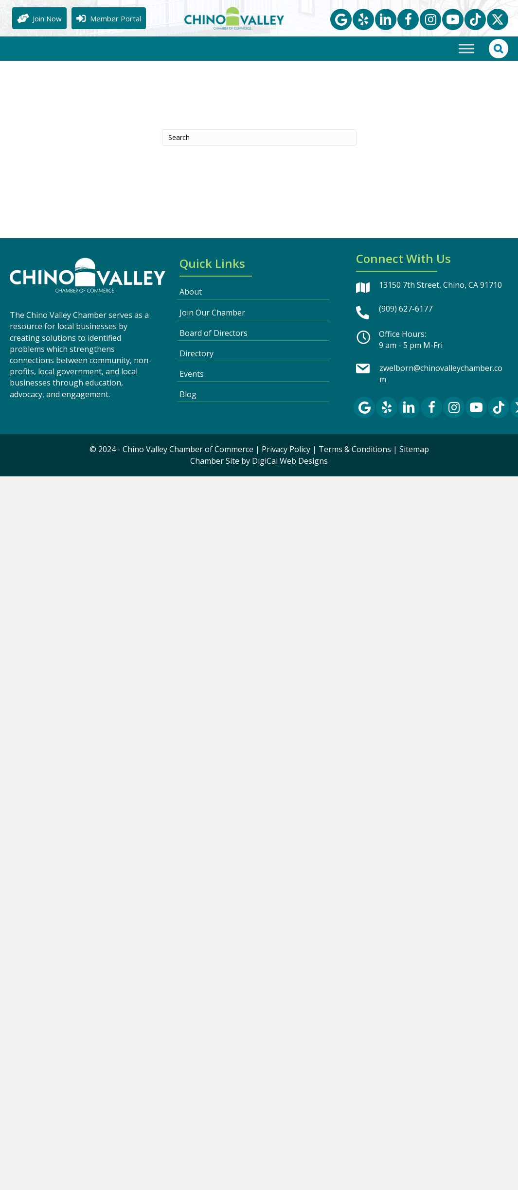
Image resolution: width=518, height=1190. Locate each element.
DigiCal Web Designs (290, 460)
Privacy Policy (286, 449)
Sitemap (414, 449)
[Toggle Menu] (466, 48)
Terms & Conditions (355, 449)
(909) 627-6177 (405, 308)
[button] (341, 19)
